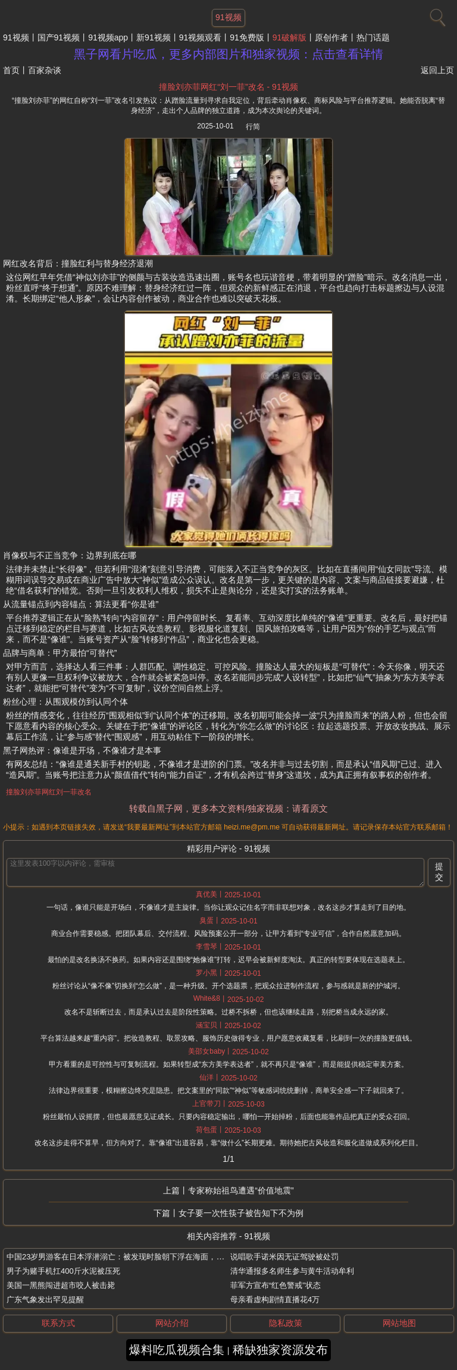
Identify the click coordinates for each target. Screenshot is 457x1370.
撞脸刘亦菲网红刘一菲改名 (49, 792)
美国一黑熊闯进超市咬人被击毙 (61, 1285)
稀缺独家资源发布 (280, 1349)
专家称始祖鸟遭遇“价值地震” (240, 1190)
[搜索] (436, 15)
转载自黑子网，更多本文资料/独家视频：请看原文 (228, 808)
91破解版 (290, 37)
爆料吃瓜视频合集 (176, 1349)
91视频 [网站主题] (228, 17)
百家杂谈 (44, 70)
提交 (439, 872)
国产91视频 (58, 37)
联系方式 (58, 1323)
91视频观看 (200, 37)
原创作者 (331, 37)
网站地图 (399, 1323)
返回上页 (437, 70)
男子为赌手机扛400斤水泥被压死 (63, 1271)
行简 (253, 126)
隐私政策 (285, 1323)
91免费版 (247, 37)
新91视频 (153, 37)
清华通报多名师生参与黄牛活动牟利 (292, 1271)
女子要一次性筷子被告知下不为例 (241, 1213)
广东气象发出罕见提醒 (45, 1299)
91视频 (16, 37)
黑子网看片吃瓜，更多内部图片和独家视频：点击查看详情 (228, 54)
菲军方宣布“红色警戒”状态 (275, 1285)
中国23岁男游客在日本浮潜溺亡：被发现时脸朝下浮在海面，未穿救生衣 (131, 1256)
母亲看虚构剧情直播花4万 (275, 1299)
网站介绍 (172, 1323)
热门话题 (373, 37)
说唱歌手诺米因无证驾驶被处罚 (284, 1256)
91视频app (108, 37)
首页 (11, 70)
